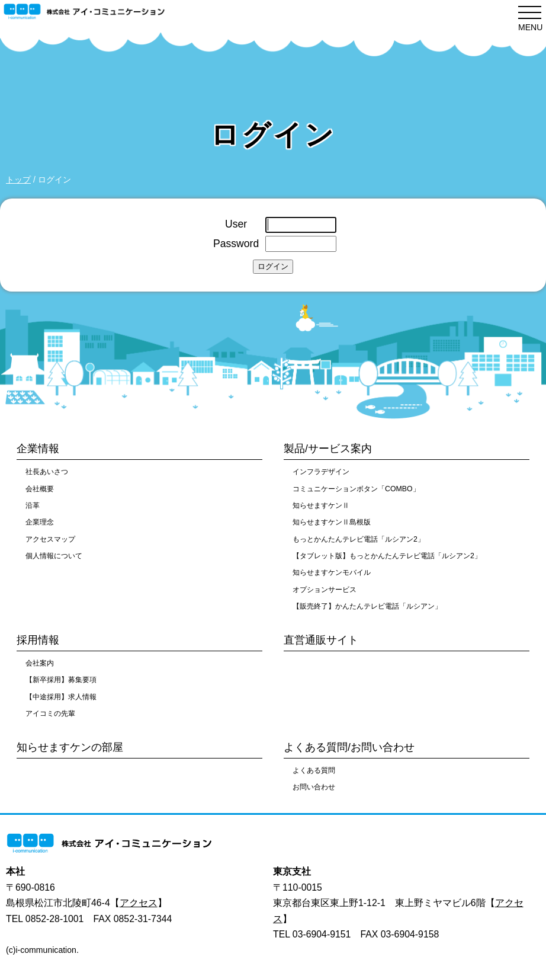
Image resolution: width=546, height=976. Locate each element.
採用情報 (38, 640)
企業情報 (38, 449)
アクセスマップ (50, 539)
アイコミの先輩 (50, 713)
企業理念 (39, 522)
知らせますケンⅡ (321, 505)
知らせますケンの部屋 (70, 747)
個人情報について (53, 556)
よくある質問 (314, 770)
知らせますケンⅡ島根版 (332, 522)
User (236, 224)
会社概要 (39, 489)
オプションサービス (324, 589)
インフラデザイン (321, 472)
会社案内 (39, 663)
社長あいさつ (46, 472)
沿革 (32, 505)
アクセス (139, 903)
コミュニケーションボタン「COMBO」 (356, 489)
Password (236, 243)
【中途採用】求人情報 (61, 697)
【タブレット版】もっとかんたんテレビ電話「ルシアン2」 (387, 556)
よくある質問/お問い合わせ (349, 747)
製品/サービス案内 (328, 449)
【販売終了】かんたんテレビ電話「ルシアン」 (367, 606)
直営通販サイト (321, 640)
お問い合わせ (314, 787)
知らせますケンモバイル (332, 572)
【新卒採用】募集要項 (61, 680)
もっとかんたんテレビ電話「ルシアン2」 (359, 539)
